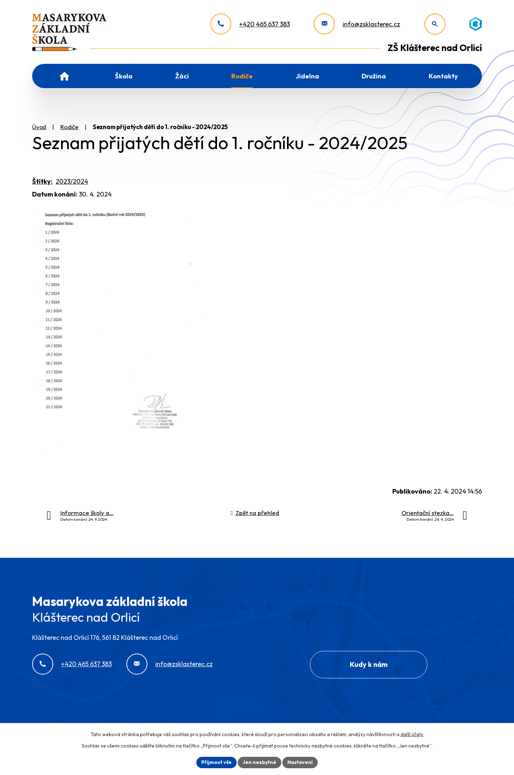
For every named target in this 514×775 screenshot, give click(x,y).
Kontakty (443, 76)
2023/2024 (72, 181)
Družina (374, 76)
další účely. (412, 734)
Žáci (182, 76)
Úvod (64, 76)
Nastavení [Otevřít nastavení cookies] (300, 762)
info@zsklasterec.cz (184, 664)
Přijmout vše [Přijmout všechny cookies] (216, 762)
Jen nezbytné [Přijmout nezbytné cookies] (259, 762)
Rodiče (242, 76)
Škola (123, 76)
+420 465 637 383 (86, 664)
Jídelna (307, 76)
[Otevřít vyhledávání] (434, 24)
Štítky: (42, 181)
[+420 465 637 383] (250, 24)
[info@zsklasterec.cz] (357, 24)
